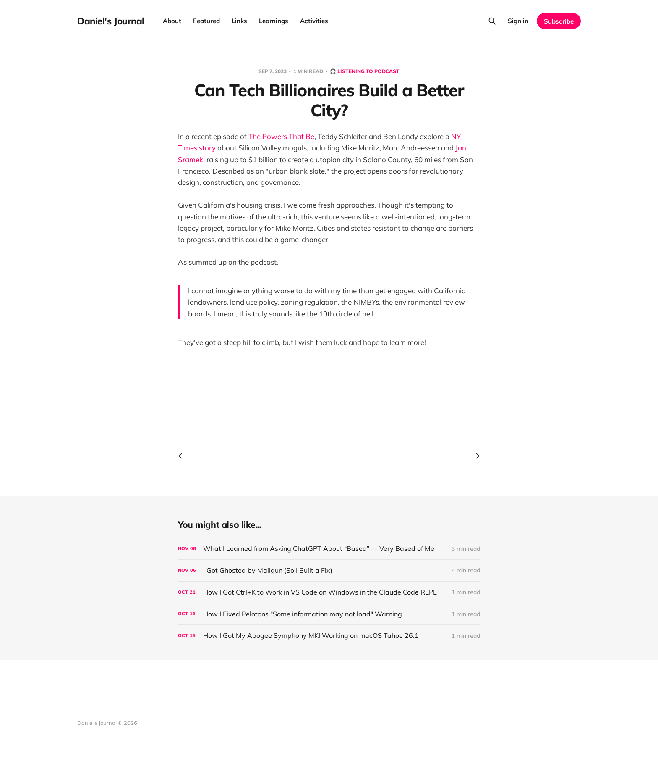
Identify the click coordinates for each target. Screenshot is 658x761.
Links (239, 21)
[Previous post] (184, 456)
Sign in (518, 21)
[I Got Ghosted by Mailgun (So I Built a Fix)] (329, 570)
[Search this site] (492, 21)
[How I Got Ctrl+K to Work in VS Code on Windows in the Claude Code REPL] (329, 592)
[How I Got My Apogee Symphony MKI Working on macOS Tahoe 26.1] (329, 635)
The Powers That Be (281, 136)
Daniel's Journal (110, 21)
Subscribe (559, 21)
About (172, 21)
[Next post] (473, 456)
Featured (206, 21)
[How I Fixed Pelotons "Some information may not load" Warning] (329, 614)
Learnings (273, 21)
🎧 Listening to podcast (365, 71)
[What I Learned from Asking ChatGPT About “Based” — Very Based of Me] (329, 548)
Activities (314, 21)
